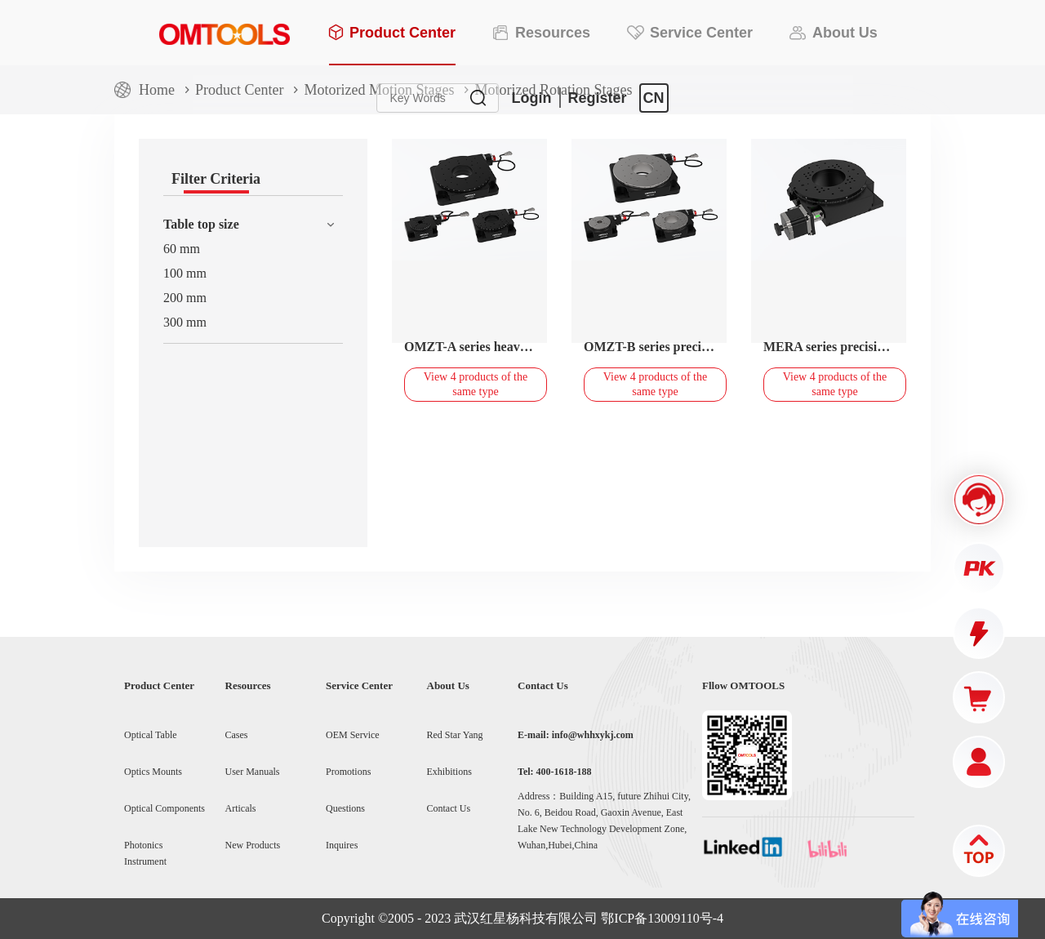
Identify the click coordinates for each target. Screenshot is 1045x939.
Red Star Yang (455, 735)
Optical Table (150, 735)
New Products (253, 845)
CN (654, 98)
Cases (236, 735)
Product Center (239, 90)
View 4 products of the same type (475, 384)
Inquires (342, 845)
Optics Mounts (153, 771)
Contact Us (449, 808)
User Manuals (252, 771)
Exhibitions (449, 771)
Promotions (348, 771)
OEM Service (353, 735)
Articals (240, 808)
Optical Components (164, 808)
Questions (345, 808)
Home (157, 90)
